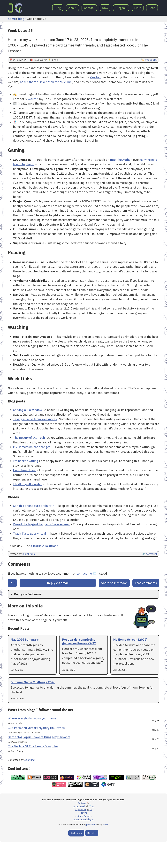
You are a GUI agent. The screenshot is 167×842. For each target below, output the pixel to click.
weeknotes (151, 59)
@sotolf (95, 77)
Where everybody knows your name (32, 718)
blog (21, 19)
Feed (152, 8)
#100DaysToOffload (44, 546)
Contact (89, 8)
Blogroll (121, 8)
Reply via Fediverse (28, 594)
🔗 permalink (150, 553)
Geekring (82, 809)
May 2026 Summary (25, 639)
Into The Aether (121, 160)
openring (29, 759)
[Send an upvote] (12, 583)
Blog (58, 8)
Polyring (83, 812)
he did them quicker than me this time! (46, 82)
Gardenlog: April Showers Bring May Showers (39, 737)
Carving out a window (27, 410)
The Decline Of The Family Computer (33, 746)
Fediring (82, 803)
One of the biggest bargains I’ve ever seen (41, 524)
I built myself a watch (27, 484)
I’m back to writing (25, 461)
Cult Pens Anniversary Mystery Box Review (36, 728)
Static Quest (83, 816)
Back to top (76, 833)
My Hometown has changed (32, 447)
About (72, 8)
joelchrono (28, 553)
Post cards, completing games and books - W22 (79, 641)
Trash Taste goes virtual (29, 533)
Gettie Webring (83, 819)
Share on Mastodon (114, 583)
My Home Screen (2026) (130, 639)
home (12, 19)
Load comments (146, 583)
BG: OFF (91, 833)
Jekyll (105, 824)
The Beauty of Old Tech (29, 438)
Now (105, 8)
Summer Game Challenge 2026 (33, 682)
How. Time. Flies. (24, 470)
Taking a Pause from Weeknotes (35, 419)
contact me (84, 573)
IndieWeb (80, 806)
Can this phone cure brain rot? (33, 506)
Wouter (33, 99)
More (137, 8)
